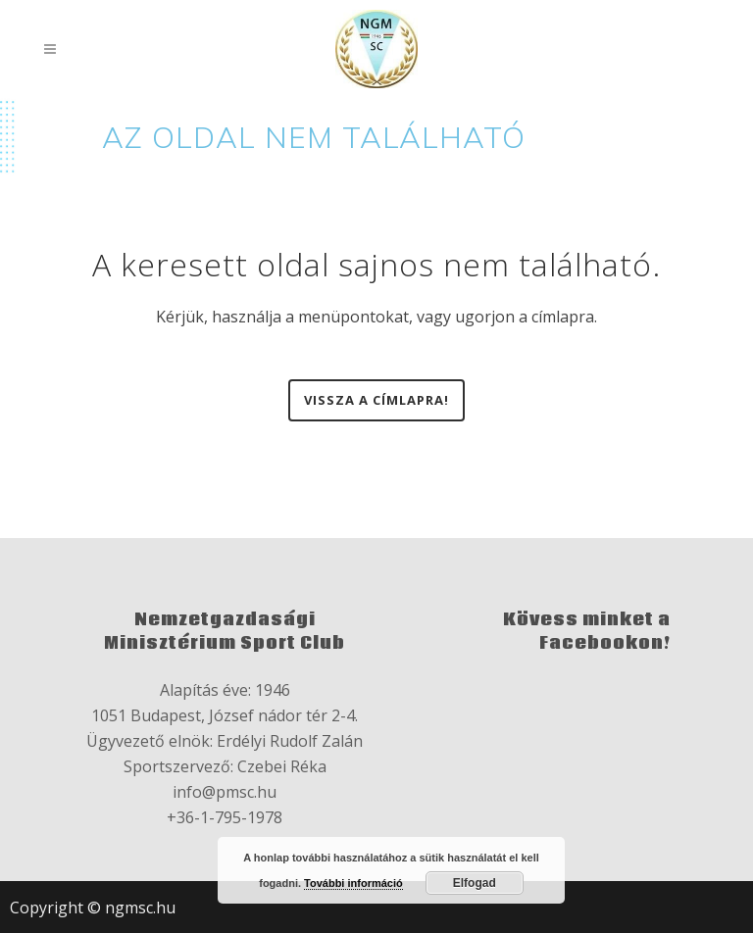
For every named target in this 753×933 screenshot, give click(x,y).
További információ (353, 883)
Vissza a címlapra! (376, 400)
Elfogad (474, 883)
